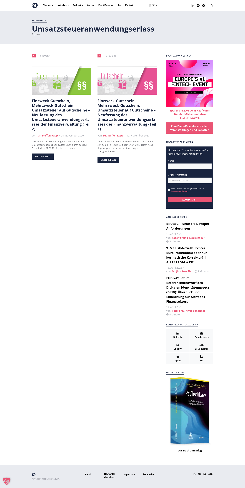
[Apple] (178, 358)
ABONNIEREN (189, 199)
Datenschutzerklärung (179, 191)
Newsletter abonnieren (109, 475)
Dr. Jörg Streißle (181, 271)
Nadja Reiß (196, 237)
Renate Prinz (180, 237)
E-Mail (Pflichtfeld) (177, 174)
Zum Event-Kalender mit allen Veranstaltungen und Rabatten (189, 128)
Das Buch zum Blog (190, 450)
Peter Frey (178, 310)
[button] (155, 5)
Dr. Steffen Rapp (48, 135)
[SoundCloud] (201, 346)
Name (171, 160)
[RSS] (201, 358)
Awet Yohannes (195, 310)
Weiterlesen (42, 156)
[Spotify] (203, 5)
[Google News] (198, 5)
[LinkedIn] (193, 5)
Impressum (129, 474)
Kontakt (88, 474)
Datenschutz (149, 474)
